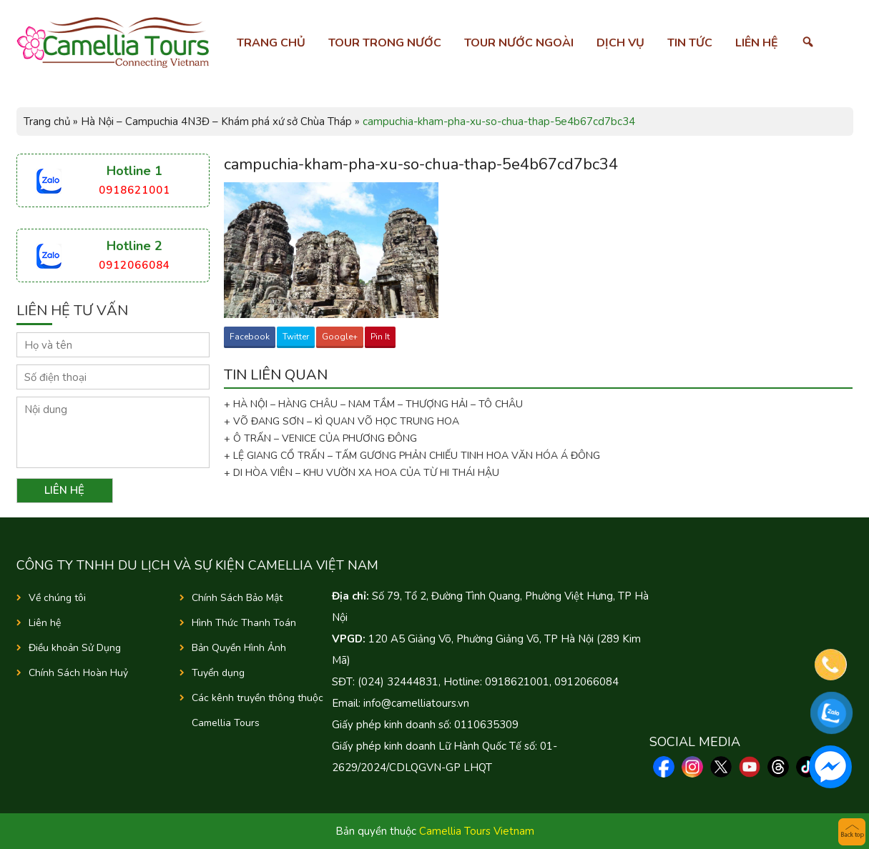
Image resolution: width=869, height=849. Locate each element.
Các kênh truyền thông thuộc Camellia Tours (257, 710)
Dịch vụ (620, 43)
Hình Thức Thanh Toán (244, 623)
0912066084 (134, 265)
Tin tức (689, 43)
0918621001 (134, 190)
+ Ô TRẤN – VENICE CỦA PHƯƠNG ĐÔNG (320, 438)
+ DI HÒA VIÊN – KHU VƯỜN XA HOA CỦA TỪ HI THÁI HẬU (361, 473)
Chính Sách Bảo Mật (237, 598)
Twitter (296, 336)
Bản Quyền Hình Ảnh (239, 648)
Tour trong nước (384, 43)
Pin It (380, 336)
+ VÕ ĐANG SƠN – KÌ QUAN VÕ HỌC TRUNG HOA (341, 421)
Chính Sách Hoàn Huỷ (78, 673)
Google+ (340, 336)
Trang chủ (271, 43)
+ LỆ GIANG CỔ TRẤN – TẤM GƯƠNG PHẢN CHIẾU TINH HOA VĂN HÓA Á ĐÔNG (412, 455)
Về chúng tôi (57, 598)
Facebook (250, 336)
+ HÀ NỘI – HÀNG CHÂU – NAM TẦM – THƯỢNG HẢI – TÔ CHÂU (376, 404)
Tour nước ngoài (519, 43)
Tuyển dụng (218, 673)
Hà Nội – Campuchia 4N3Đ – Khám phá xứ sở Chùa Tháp (216, 121)
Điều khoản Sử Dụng (75, 648)
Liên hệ (756, 43)
